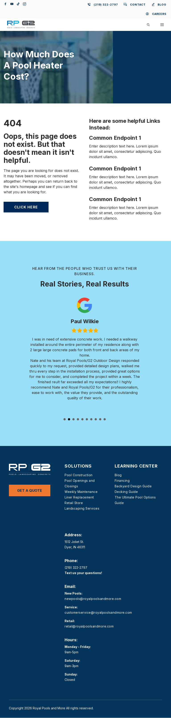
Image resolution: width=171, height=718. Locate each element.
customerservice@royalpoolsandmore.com (98, 612)
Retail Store (74, 503)
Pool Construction (79, 475)
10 (105, 419)
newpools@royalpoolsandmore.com (93, 599)
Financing (122, 480)
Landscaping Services (82, 508)
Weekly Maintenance (81, 492)
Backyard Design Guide (133, 486)
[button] (148, 24)
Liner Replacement (79, 497)
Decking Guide (126, 492)
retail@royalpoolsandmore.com (89, 626)
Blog (118, 475)
